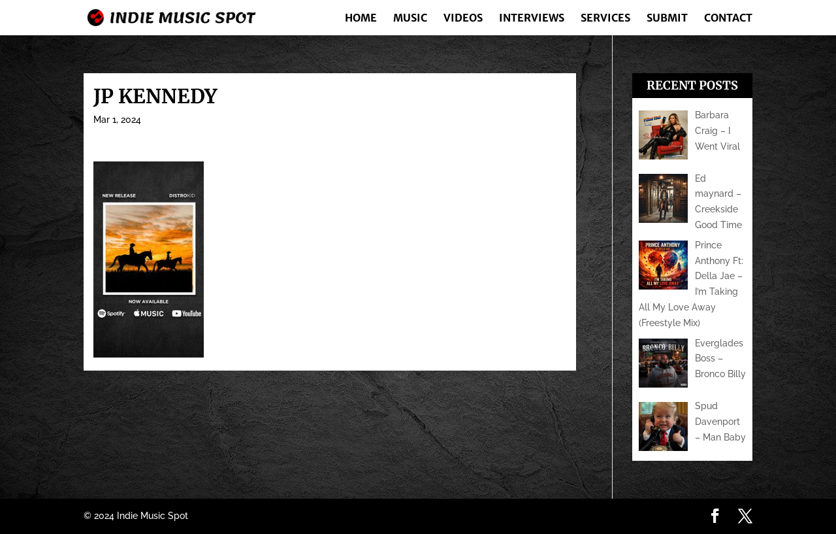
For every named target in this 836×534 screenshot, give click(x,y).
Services (605, 18)
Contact (728, 18)
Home (361, 18)
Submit (667, 18)
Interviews (531, 18)
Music (410, 18)
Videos (463, 18)
